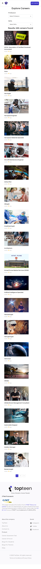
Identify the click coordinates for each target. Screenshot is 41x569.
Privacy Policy (27, 558)
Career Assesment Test (9, 536)
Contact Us (5, 529)
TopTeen (4, 523)
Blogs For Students (8, 542)
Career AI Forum (7, 539)
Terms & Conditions (16, 558)
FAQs (3, 548)
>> (24, 476)
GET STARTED (34, 3)
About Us (5, 526)
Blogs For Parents (7, 545)
